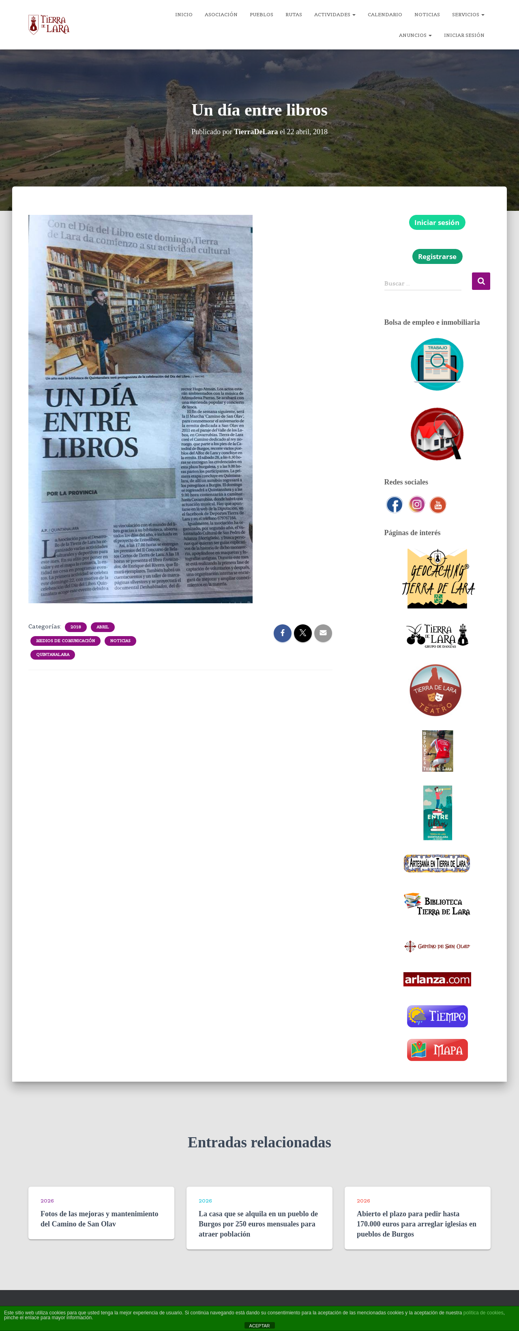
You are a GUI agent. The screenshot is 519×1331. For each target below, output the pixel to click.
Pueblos (261, 14)
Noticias (427, 14)
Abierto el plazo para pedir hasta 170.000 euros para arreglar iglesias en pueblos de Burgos (416, 1224)
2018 (76, 627)
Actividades (335, 14)
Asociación (221, 14)
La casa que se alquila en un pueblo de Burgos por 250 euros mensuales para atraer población (258, 1224)
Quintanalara (52, 654)
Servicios (468, 14)
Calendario (385, 14)
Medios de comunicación (65, 640)
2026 (47, 1201)
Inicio (184, 14)
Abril (103, 627)
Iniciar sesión (464, 35)
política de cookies (483, 1313)
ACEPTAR (259, 1325)
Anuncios (415, 35)
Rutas (293, 14)
